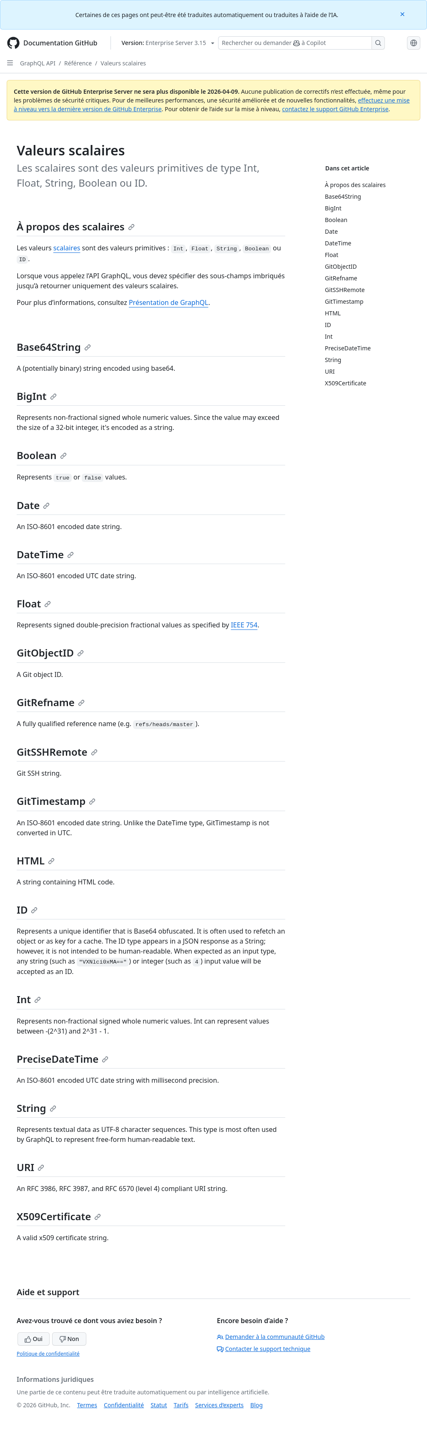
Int (29, 999)
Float (34, 603)
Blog (256, 1405)
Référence (78, 63)
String (36, 1108)
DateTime (45, 554)
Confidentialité (124, 1405)
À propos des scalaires (76, 226)
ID (27, 910)
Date (33, 505)
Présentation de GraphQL (168, 302)
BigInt (37, 396)
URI (30, 1167)
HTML (36, 860)
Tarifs (181, 1405)
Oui (34, 1339)
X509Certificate (59, 1216)
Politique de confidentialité (48, 1353)
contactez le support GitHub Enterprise (335, 109)
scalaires (66, 247)
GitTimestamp (56, 801)
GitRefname (51, 702)
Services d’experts (219, 1405)
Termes (87, 1405)
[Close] (403, 13)
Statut (159, 1405)
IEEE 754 (244, 624)
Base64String (54, 347)
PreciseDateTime (62, 1059)
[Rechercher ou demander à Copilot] (301, 43)
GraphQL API (37, 63)
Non (69, 1339)
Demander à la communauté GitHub (271, 1337)
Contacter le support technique (263, 1349)
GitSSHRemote (57, 752)
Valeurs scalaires (123, 63)
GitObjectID (50, 652)
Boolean (42, 455)
